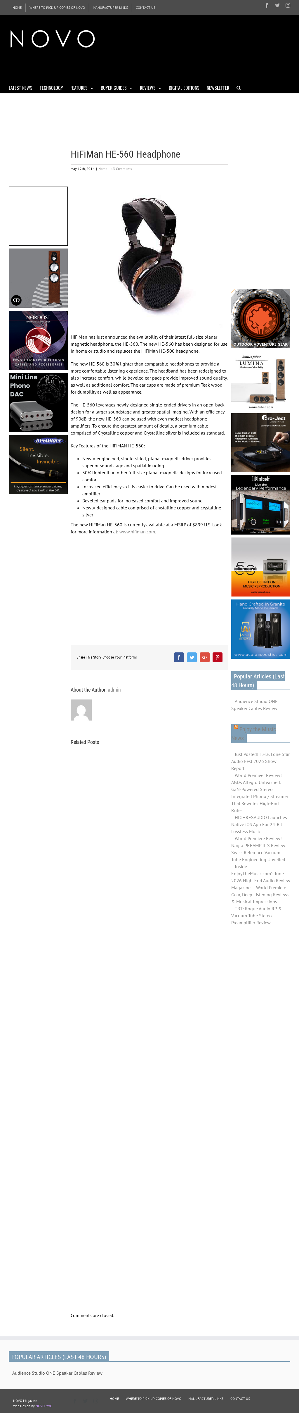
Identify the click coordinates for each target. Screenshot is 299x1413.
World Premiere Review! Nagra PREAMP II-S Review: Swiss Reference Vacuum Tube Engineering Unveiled (258, 848)
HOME (114, 1398)
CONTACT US (240, 1398)
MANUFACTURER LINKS (205, 1398)
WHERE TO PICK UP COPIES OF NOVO (153, 1398)
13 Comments (121, 168)
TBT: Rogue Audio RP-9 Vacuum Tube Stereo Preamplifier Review (256, 916)
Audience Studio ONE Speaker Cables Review (254, 704)
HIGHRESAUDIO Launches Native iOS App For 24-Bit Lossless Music (259, 824)
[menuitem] (17, 8)
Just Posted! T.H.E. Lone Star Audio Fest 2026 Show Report (260, 761)
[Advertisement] (115, 67)
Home (102, 168)
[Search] (239, 87)
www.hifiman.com (137, 532)
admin (114, 690)
